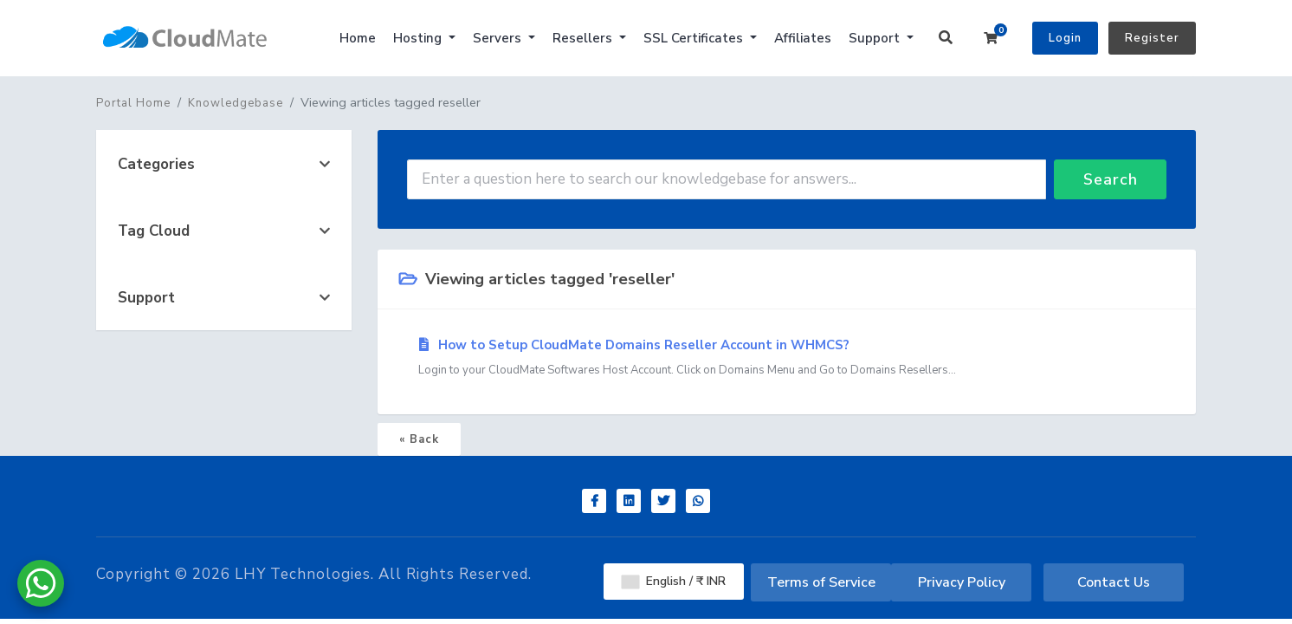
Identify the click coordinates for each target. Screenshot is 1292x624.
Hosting (419, 38)
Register (1152, 38)
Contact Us (1113, 582)
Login (1065, 38)
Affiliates (802, 38)
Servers (499, 38)
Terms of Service (821, 582)
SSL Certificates (694, 38)
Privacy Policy (961, 582)
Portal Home (133, 103)
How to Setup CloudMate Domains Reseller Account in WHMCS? (786, 358)
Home (357, 38)
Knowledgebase (235, 103)
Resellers (584, 38)
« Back (419, 439)
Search (1110, 179)
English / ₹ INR (674, 581)
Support (876, 38)
